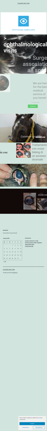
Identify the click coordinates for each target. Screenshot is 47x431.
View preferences (38, 427)
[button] (33, 106)
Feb (4, 261)
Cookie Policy (22, 419)
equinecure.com (23, 3)
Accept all (32, 423)
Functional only (25, 427)
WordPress (14, 272)
